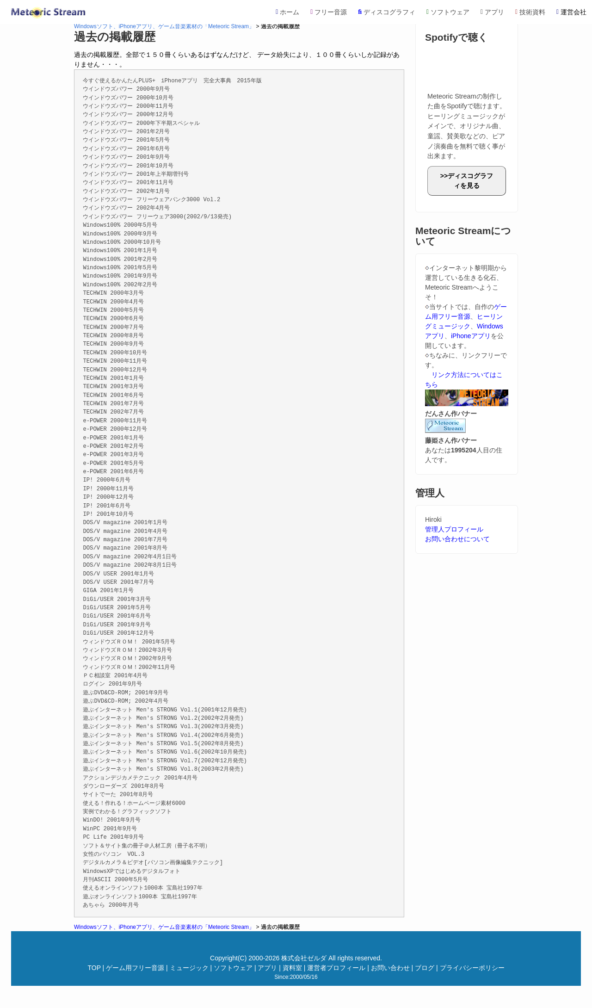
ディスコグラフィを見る (470, 180)
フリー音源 (328, 12)
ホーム (287, 12)
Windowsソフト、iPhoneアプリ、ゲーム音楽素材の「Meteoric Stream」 (164, 26)
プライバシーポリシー (472, 967)
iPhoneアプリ (471, 336)
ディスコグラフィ (386, 12)
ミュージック (189, 967)
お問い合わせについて (457, 539)
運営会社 (571, 12)
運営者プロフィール (336, 967)
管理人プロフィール (454, 529)
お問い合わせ (390, 967)
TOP (93, 967)
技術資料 (530, 12)
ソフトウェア (447, 12)
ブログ (424, 967)
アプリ (492, 12)
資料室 (292, 967)
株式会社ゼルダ (304, 958)
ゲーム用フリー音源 (135, 967)
